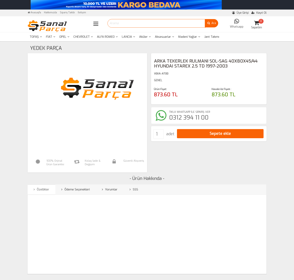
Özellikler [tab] (41, 189)
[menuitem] (36, 36)
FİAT (50, 37)
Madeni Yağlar (189, 37)
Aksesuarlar (164, 37)
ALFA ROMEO (107, 37)
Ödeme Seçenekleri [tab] (75, 189)
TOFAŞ (36, 37)
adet (170, 134)
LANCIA (128, 37)
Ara (211, 23)
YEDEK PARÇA (46, 48)
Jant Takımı (211, 37)
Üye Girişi (240, 13)
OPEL (64, 37)
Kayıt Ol (259, 13)
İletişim (82, 12)
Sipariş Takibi (67, 12)
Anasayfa (34, 12)
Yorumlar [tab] (109, 189)
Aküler (145, 37)
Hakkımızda (50, 12)
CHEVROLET (83, 37)
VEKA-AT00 (161, 73)
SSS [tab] (134, 189)
